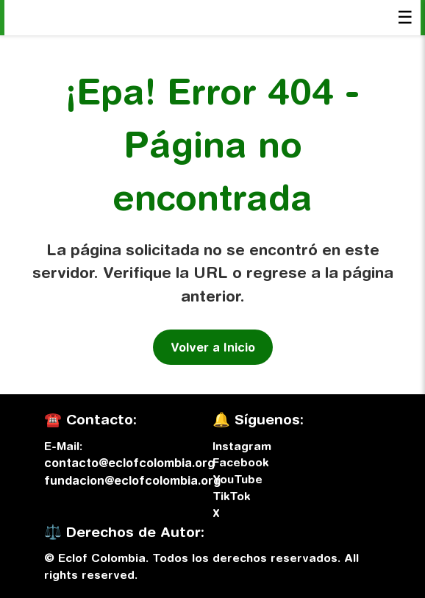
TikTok (231, 495)
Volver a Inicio (213, 347)
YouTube (237, 478)
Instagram (242, 445)
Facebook (240, 462)
